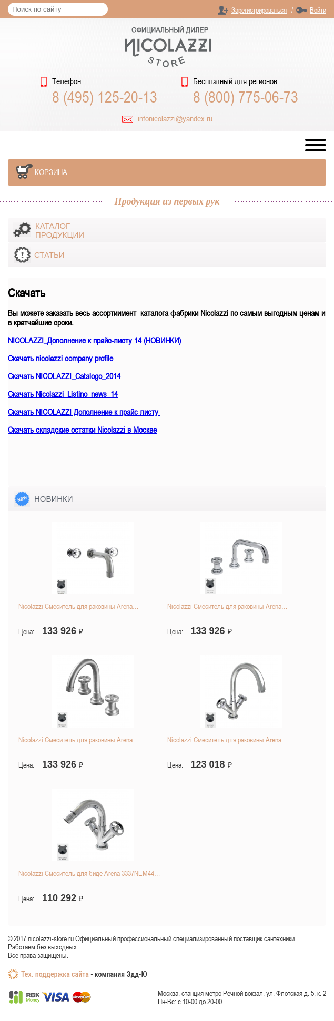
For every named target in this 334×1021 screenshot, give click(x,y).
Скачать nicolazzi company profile (61, 358)
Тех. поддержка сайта (55, 974)
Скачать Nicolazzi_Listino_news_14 (63, 394)
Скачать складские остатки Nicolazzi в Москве (82, 429)
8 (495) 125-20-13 (104, 97)
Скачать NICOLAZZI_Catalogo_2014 (65, 376)
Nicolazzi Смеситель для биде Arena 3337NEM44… (89, 873)
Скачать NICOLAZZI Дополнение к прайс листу (84, 411)
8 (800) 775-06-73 (245, 97)
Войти (318, 10)
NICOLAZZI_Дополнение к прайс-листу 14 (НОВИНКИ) (95, 340)
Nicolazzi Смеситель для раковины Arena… (78, 606)
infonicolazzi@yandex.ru (175, 118)
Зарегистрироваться (259, 10)
